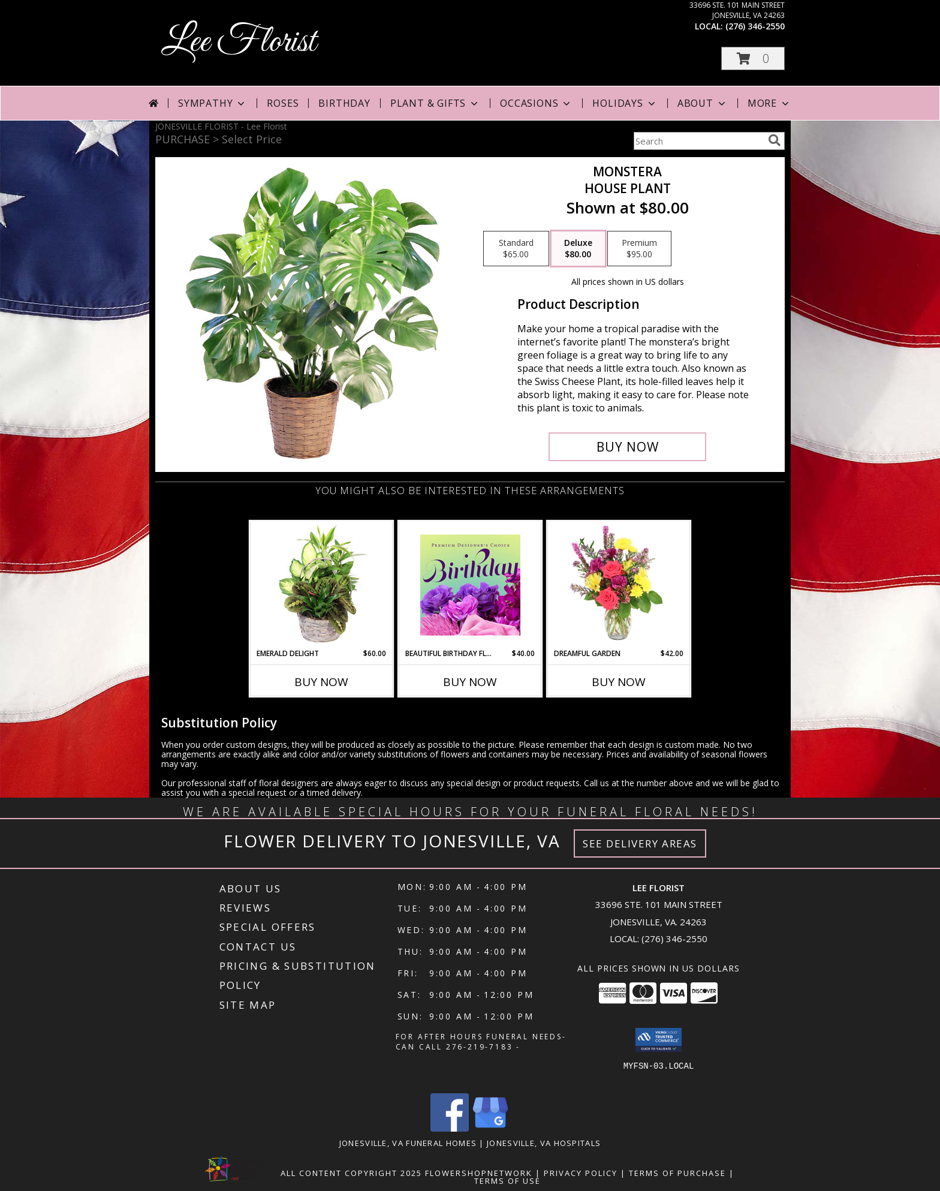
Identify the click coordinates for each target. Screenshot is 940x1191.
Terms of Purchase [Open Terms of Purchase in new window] (677, 1173)
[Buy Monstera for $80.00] (627, 446)
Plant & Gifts (435, 103)
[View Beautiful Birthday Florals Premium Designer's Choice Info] (470, 584)
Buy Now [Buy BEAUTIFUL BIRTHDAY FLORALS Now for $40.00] (470, 682)
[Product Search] (698, 141)
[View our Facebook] (449, 1128)
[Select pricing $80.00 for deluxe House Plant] (578, 248)
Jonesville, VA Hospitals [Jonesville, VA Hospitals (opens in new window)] (544, 1143)
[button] (753, 58)
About (702, 103)
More (769, 103)
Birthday (344, 103)
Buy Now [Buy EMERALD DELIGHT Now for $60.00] (321, 682)
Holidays (624, 103)
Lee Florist (238, 42)
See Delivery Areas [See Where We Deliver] (640, 843)
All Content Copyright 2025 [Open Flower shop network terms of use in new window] (351, 1173)
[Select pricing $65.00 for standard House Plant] (516, 248)
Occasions (536, 103)
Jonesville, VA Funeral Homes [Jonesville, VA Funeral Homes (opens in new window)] (408, 1143)
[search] (774, 140)
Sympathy (212, 103)
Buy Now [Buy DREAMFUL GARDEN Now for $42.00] (619, 682)
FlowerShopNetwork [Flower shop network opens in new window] (478, 1173)
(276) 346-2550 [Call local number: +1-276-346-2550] (755, 26)
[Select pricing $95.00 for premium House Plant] (639, 248)
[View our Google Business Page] (490, 1128)
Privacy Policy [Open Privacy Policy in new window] (580, 1173)
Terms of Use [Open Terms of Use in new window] (507, 1180)
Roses (283, 103)
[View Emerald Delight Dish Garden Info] (322, 584)
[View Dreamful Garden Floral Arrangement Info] (619, 584)
